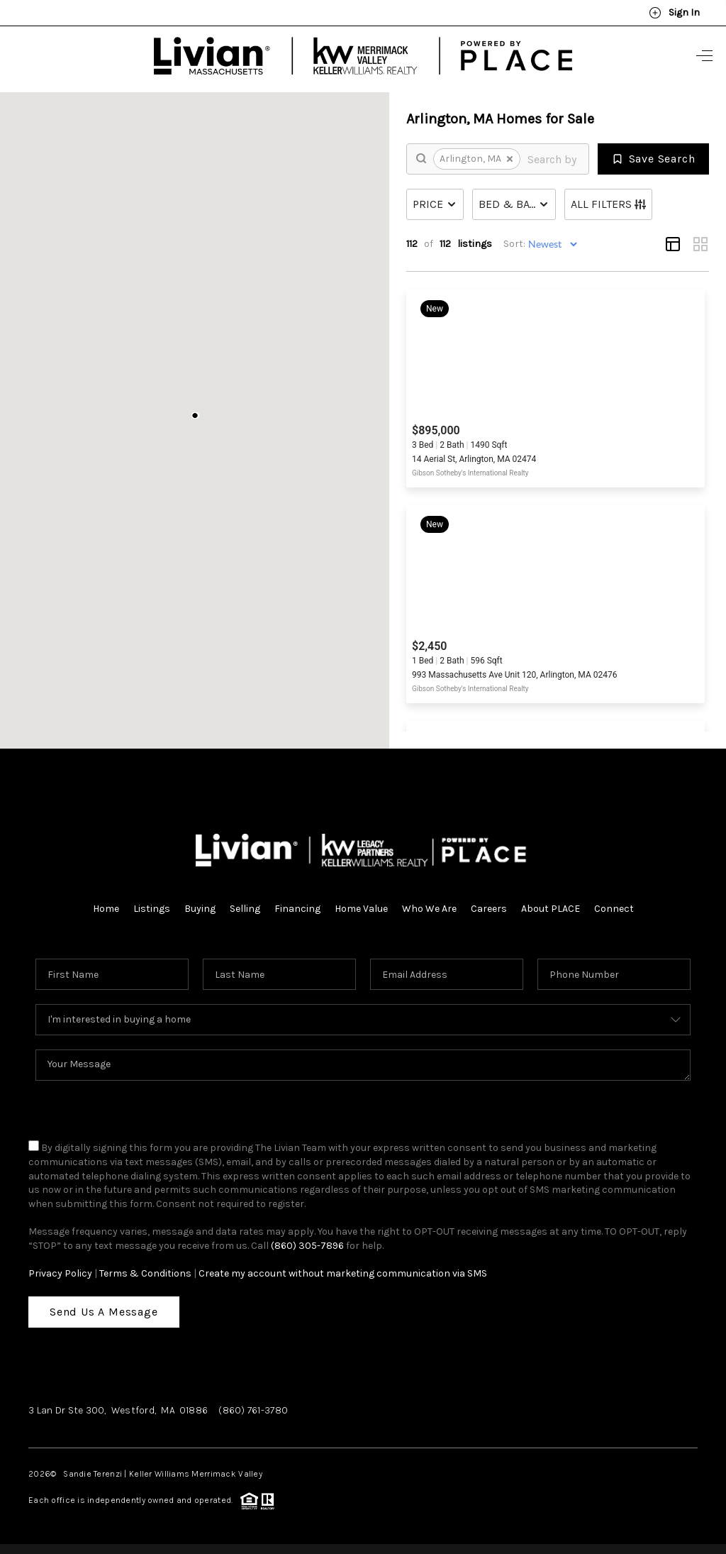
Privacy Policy (60, 1273)
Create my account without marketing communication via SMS (343, 1273)
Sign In (674, 12)
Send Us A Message (104, 1311)
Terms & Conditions (145, 1273)
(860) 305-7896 (307, 1246)
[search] (553, 159)
